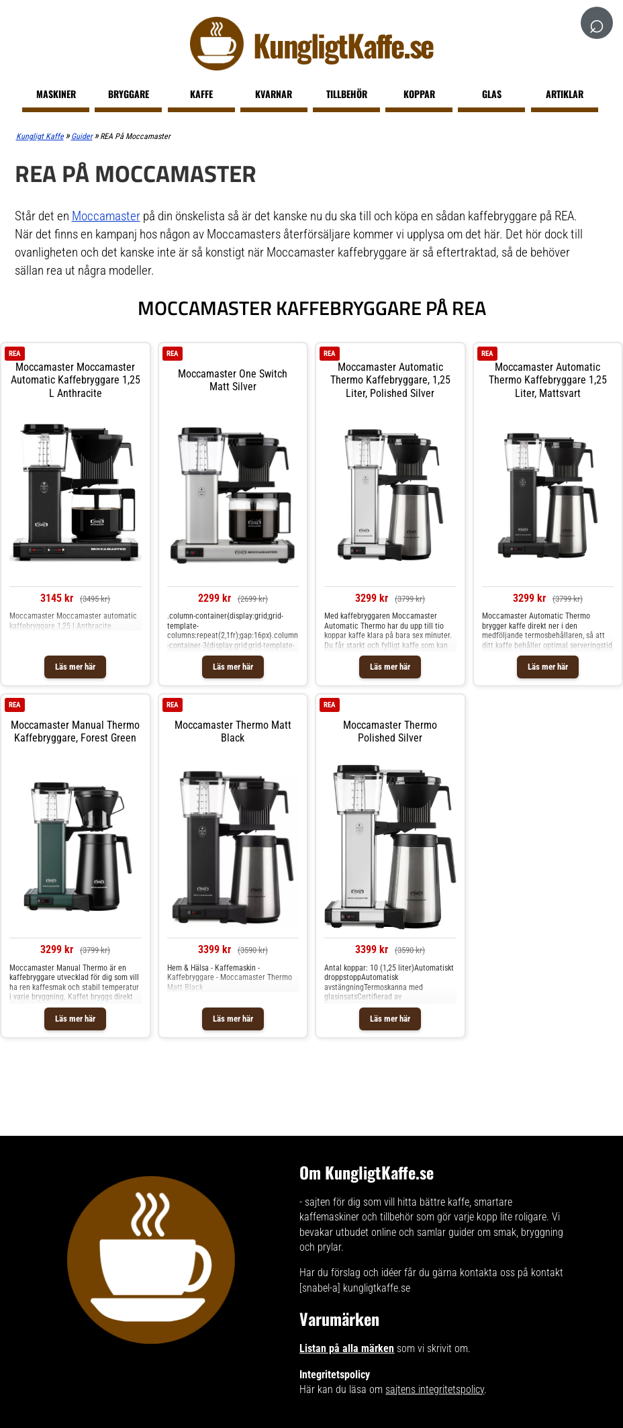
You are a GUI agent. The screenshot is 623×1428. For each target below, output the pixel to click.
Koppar (419, 94)
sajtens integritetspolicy (434, 1389)
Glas (491, 94)
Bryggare (128, 94)
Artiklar (564, 94)
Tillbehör (346, 94)
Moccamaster (106, 216)
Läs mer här (75, 667)
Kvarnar (273, 94)
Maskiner (56, 94)
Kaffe (201, 94)
